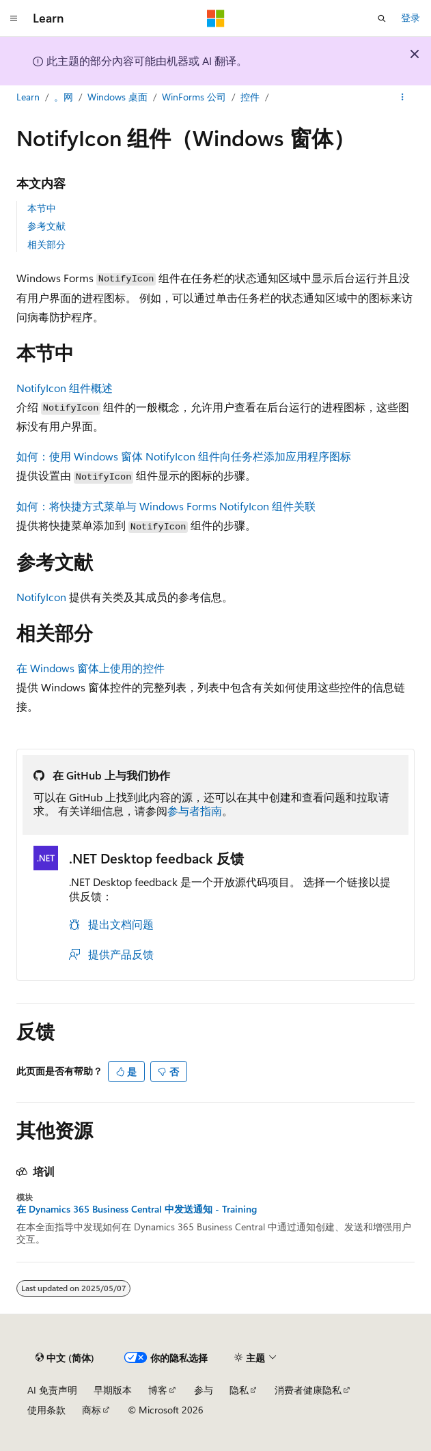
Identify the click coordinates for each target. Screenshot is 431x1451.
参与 (203, 1389)
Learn (28, 96)
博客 (157, 1389)
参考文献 (46, 225)
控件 (250, 96)
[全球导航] (13, 18)
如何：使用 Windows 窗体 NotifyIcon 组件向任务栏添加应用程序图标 (183, 456)
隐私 (239, 1389)
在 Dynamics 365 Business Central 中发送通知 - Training (136, 1209)
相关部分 (46, 244)
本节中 (41, 208)
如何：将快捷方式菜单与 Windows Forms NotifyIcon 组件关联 (166, 506)
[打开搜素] (381, 18)
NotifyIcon (41, 597)
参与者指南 (194, 810)
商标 (91, 1409)
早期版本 (113, 1389)
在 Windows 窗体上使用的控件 (90, 668)
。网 (63, 96)
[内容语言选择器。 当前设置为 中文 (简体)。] (64, 1358)
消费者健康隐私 (308, 1389)
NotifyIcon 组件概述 (64, 388)
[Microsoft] (216, 18)
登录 (410, 17)
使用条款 (46, 1409)
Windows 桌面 (117, 96)
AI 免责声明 (52, 1389)
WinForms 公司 (194, 96)
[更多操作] (403, 98)
